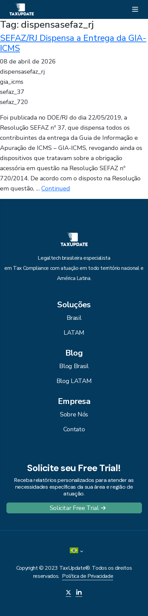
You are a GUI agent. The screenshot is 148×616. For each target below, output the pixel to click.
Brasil (74, 318)
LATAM (74, 333)
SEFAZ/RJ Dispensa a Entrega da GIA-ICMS (73, 43)
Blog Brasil (73, 366)
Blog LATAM (74, 381)
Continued (55, 188)
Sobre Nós (74, 414)
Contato (74, 429)
